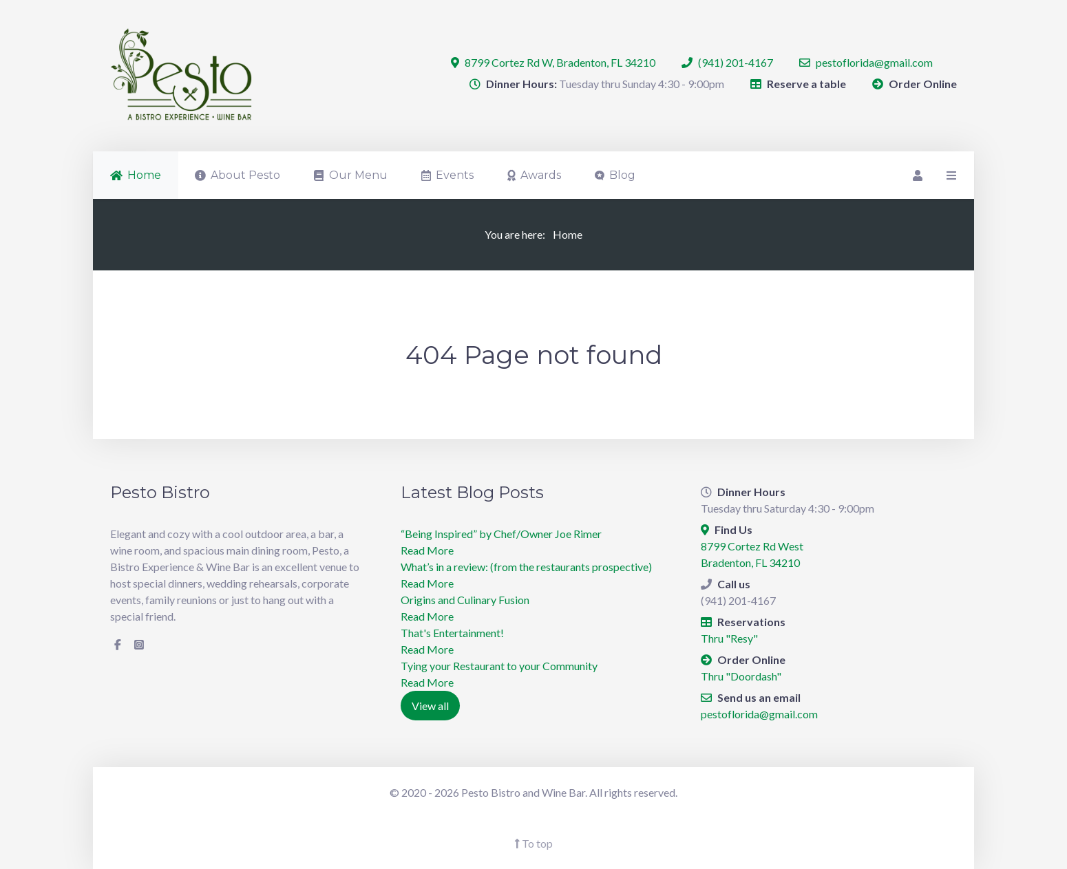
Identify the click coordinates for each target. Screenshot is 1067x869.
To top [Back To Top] (533, 843)
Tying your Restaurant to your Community (499, 665)
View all (430, 705)
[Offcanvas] (950, 175)
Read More (427, 550)
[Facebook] (117, 644)
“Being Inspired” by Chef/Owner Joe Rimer (501, 533)
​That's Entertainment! (452, 632)
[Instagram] (139, 644)
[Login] (916, 175)
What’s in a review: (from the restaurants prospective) (526, 566)
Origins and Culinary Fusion (465, 599)
